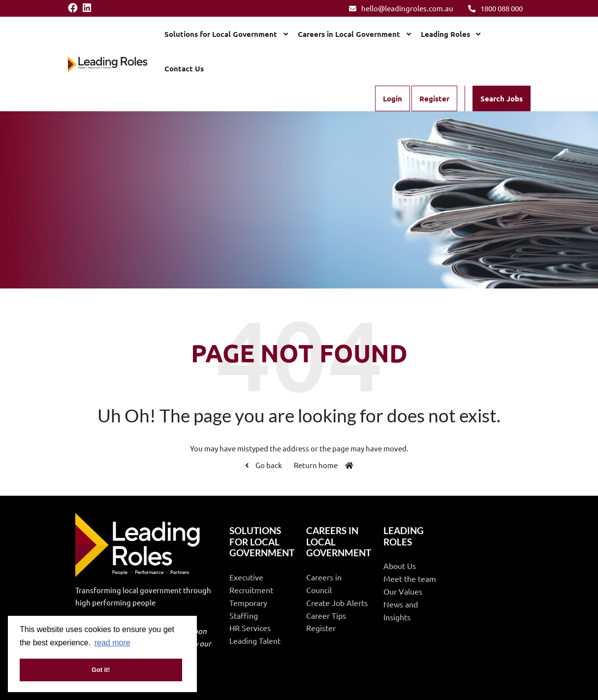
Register (434, 98)
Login (392, 98)
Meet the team (409, 578)
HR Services (250, 628)
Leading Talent (255, 640)
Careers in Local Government (349, 34)
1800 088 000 (495, 8)
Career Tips (326, 615)
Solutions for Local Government (220, 34)
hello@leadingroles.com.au (401, 8)
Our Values (402, 591)
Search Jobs (501, 98)
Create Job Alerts (337, 602)
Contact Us (184, 68)
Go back (268, 465)
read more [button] (112, 642)
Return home (316, 465)
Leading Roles (445, 34)
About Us (399, 566)
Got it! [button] (101, 669)
